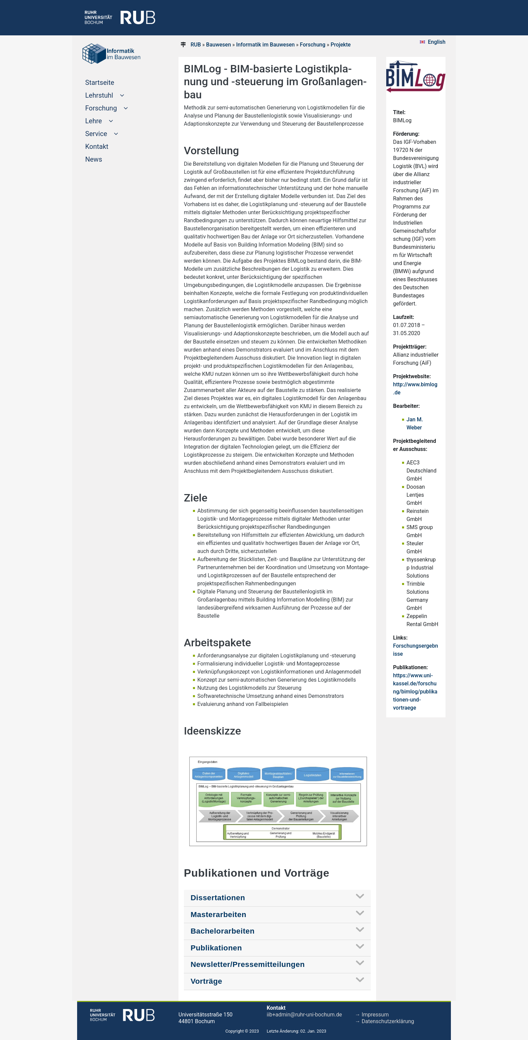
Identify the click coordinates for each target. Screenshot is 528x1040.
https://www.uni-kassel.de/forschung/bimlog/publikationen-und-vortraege (415, 691)
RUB (196, 44)
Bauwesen (218, 44)
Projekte (341, 44)
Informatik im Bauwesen (265, 44)
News (106, 158)
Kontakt (109, 146)
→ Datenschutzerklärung (384, 1021)
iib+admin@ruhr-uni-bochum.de (304, 1014)
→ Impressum (372, 1014)
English (437, 42)
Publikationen (216, 948)
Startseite (112, 82)
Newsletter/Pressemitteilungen (248, 964)
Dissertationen (218, 897)
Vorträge (206, 981)
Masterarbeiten (218, 914)
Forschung (313, 44)
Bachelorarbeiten (223, 931)
